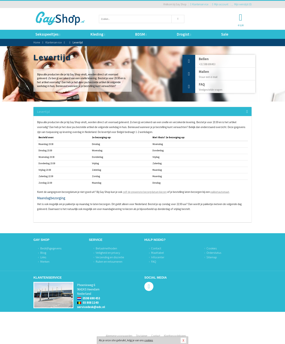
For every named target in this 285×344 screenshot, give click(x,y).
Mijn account (220, 4)
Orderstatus (213, 253)
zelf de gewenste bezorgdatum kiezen (145, 192)
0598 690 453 (88, 298)
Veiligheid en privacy (108, 253)
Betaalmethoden (106, 248)
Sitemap (211, 257)
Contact (156, 248)
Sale (224, 34)
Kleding (97, 34)
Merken (44, 262)
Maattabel (157, 253)
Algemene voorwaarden (119, 335)
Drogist (184, 34)
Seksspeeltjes (47, 34)
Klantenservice (199, 4)
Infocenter (157, 257)
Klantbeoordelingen (175, 335)
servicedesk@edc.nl (91, 307)
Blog (43, 253)
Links (43, 257)
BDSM (140, 34)
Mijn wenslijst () (242, 4)
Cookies (211, 248)
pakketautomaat (219, 192)
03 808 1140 (88, 303)
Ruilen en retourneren (109, 262)
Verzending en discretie (110, 257)
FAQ (153, 262)
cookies (148, 340)
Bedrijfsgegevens (50, 248)
